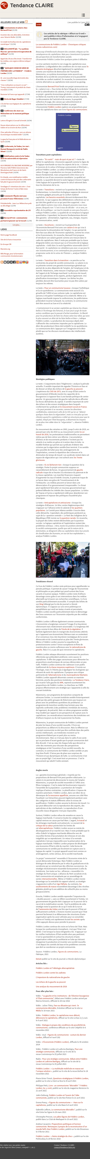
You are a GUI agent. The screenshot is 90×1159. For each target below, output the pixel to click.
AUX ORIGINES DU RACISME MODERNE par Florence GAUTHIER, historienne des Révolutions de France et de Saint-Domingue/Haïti (16, 169)
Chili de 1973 (55, 391)
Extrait (38, 959)
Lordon (38, 24)
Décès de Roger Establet (14, 99)
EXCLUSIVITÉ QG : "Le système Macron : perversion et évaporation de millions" (16, 51)
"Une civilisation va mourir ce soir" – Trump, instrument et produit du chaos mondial (15, 87)
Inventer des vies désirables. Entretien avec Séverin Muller (15, 36)
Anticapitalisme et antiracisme (57, 502)
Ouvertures (49, 225)
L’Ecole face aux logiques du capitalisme (16, 104)
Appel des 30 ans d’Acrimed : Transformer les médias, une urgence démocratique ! (16, 60)
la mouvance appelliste (58, 795)
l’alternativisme (54, 675)
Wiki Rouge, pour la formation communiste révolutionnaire (12, 254)
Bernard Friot (53, 86)
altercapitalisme (46, 828)
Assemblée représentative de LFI (17, 210)
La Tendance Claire (81, 680)
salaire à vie (72, 227)
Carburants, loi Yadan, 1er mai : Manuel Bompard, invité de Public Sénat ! (15, 149)
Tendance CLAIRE (31, 5)
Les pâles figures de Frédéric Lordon (68, 1116)
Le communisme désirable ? (63, 1109)
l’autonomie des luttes (48, 909)
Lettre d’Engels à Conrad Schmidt (13, 120)
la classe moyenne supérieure (61, 667)
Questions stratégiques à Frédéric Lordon (70, 1078)
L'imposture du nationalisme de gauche (53, 977)
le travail (81, 820)
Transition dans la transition (56, 260)
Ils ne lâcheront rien (52, 464)
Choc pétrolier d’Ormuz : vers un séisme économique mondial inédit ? (16, 133)
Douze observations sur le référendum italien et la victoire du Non (15, 126)
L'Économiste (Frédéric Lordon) (55, 1042)
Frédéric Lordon (54, 107)
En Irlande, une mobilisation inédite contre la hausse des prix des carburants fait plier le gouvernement (16, 179)
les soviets (75, 919)
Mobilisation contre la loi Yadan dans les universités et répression (15, 157)
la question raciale (68, 518)
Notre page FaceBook (9, 235)
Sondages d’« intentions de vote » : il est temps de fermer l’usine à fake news (15, 187)
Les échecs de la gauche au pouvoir (51, 982)
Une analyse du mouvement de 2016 (51, 986)
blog (41, 604)
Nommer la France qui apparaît (12, 94)
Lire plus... (17, 225)
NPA (61, 682)
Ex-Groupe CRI (6, 244)
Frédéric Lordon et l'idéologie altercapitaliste (55, 968)
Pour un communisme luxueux (57, 288)
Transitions (49, 189)
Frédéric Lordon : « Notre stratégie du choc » (54, 1136)
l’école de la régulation (71, 629)
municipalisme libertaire (76, 675)
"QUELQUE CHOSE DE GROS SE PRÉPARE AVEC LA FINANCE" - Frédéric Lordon (16, 70)
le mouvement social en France (73, 407)
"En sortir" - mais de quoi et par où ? (59, 159)
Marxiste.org (5, 249)
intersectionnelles (49, 879)
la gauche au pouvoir (74, 389)
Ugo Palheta (62, 884)
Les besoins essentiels (55, 197)
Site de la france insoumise (11, 239)
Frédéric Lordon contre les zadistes (51, 972)
